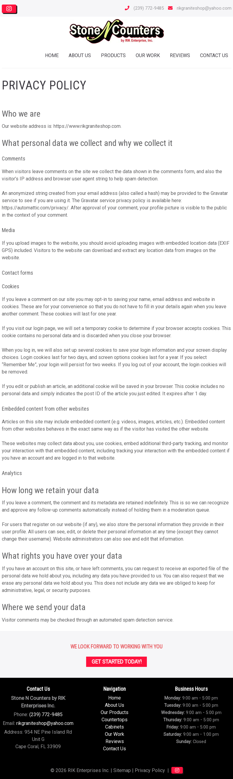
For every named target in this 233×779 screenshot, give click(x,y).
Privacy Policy (150, 770)
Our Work (148, 55)
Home (52, 55)
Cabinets (114, 727)
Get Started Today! (117, 662)
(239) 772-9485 (143, 8)
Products (113, 55)
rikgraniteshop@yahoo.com (198, 8)
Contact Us (114, 749)
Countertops (115, 719)
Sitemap (122, 770)
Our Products (114, 712)
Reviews (180, 55)
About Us (80, 55)
